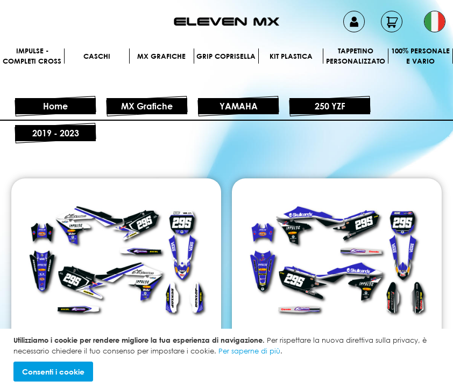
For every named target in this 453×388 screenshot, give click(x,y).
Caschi (96, 56)
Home (55, 106)
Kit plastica (291, 56)
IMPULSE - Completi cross (32, 56)
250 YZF (330, 106)
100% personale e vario (420, 56)
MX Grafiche (161, 56)
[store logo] (226, 21)
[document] (227, 358)
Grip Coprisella (226, 56)
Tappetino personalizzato (355, 56)
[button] (434, 21)
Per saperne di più (249, 351)
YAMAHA (239, 106)
